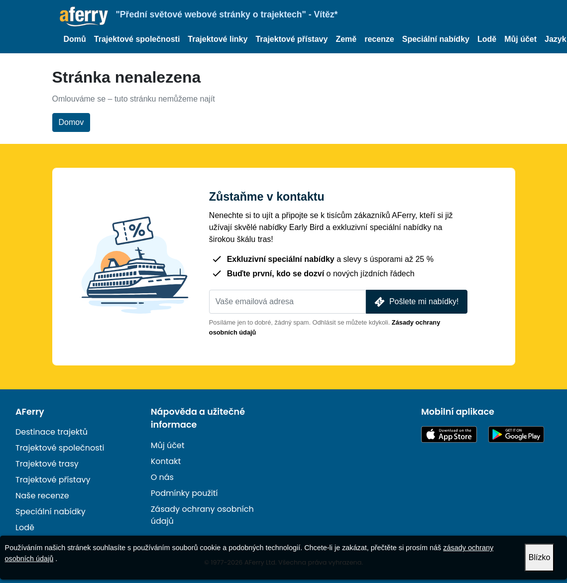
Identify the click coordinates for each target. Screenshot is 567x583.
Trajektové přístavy (291, 39)
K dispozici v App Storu (449, 434)
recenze (379, 39)
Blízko (540, 557)
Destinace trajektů (51, 432)
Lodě (486, 39)
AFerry (29, 412)
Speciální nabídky (435, 39)
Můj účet (520, 39)
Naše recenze (42, 495)
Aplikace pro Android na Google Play (516, 434)
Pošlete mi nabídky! (415, 302)
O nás (162, 477)
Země (346, 39)
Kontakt (166, 461)
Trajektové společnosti (137, 39)
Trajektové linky (217, 39)
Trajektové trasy (47, 463)
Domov (71, 122)
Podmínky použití (184, 493)
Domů (75, 39)
